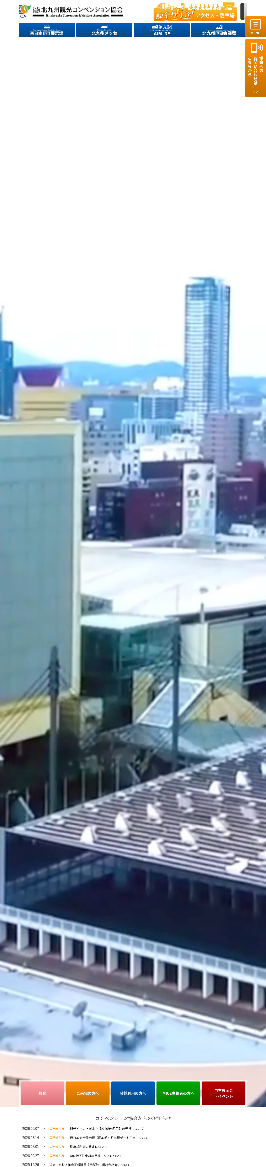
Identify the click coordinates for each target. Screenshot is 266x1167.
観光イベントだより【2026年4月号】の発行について (107, 1128)
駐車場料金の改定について (88, 1146)
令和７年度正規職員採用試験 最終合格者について (94, 1164)
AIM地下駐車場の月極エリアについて (96, 1156)
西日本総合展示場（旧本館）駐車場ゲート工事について (109, 1137)
